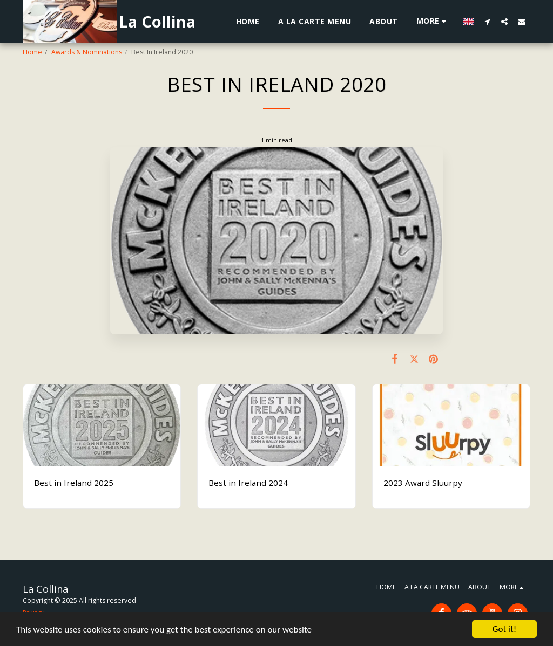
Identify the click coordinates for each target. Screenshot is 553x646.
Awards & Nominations (86, 52)
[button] (487, 21)
